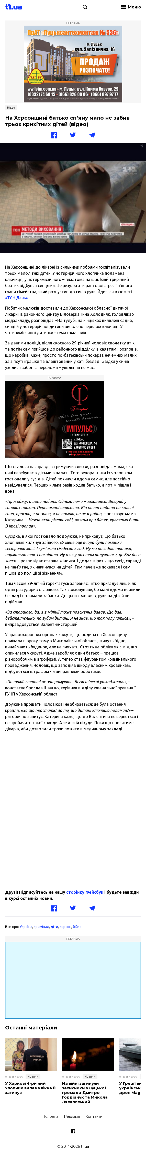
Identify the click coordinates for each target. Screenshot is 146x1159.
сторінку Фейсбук (84, 892)
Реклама (72, 1116)
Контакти (94, 1116)
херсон (65, 927)
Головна (51, 1116)
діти (54, 927)
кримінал (41, 927)
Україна (26, 927)
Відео (11, 107)
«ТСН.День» (16, 298)
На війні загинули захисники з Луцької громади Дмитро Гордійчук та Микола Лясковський (85, 1092)
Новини (33, 1076)
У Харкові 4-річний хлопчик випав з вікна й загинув (30, 1088)
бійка (77, 927)
